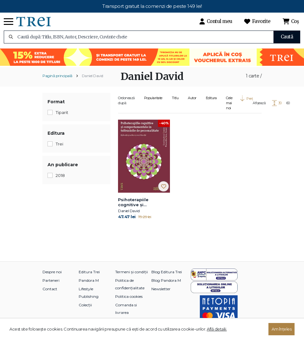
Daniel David (92, 75)
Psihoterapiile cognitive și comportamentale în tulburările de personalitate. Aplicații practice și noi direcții (143, 202)
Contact (49, 288)
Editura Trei (89, 271)
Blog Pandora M (166, 280)
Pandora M (89, 280)
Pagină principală (57, 75)
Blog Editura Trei (166, 271)
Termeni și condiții (131, 271)
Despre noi (52, 271)
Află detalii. (217, 329)
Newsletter (161, 288)
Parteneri (50, 280)
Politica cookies (129, 296)
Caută (287, 37)
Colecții (85, 305)
